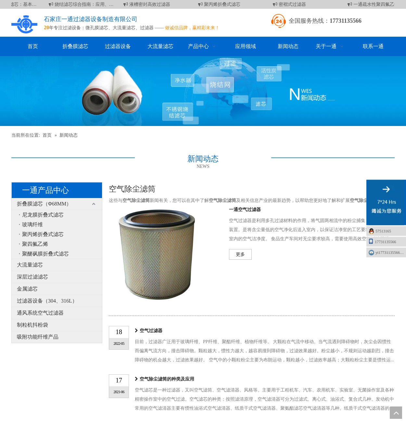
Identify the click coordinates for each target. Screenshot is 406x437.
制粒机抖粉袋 (32, 325)
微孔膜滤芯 (96, 27)
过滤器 (147, 27)
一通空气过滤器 (245, 209)
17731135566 (382, 241)
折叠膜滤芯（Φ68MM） (44, 203)
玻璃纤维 (32, 224)
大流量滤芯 (124, 27)
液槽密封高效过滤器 (148, 4)
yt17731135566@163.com (390, 252)
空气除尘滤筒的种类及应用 (167, 379)
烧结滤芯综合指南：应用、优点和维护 (82, 4)
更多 (240, 254)
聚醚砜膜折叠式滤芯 (45, 253)
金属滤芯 (27, 289)
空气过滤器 (151, 330)
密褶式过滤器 (290, 4)
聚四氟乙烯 (35, 244)
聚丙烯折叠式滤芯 (220, 4)
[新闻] (203, 91)
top (396, 412)
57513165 (383, 231)
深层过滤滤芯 (32, 277)
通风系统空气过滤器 (40, 313)
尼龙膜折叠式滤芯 (43, 215)
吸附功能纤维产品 (37, 337)
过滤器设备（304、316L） (47, 301)
